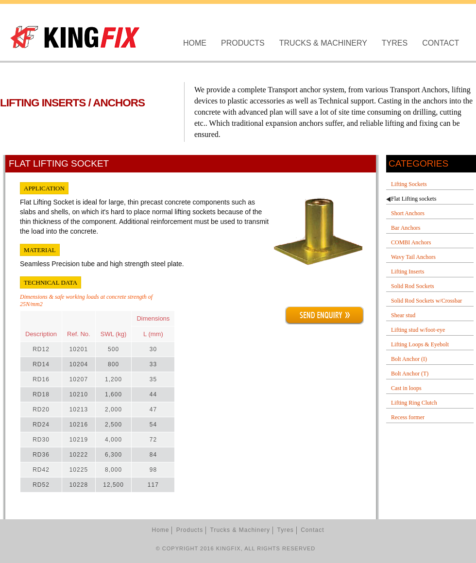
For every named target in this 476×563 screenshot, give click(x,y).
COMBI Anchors (411, 242)
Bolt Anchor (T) (409, 373)
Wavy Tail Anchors (413, 257)
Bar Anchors (405, 227)
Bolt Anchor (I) (409, 359)
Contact (440, 43)
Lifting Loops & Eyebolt (420, 344)
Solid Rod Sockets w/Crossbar (426, 300)
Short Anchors (408, 213)
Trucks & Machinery (323, 43)
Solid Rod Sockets (412, 286)
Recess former (408, 417)
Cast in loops (406, 388)
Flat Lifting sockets (413, 198)
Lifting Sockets (409, 184)
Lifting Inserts (407, 271)
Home (194, 43)
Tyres (395, 43)
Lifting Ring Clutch (414, 402)
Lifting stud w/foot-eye (418, 329)
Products (243, 43)
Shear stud (403, 315)
